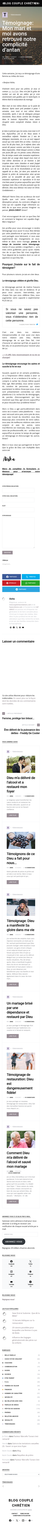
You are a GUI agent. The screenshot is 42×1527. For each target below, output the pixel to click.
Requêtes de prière (25, 1455)
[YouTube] (11, 1284)
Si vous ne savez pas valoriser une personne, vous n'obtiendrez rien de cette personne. (22, 315)
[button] (39, 3)
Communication (9, 1366)
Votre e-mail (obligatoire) (18, 498)
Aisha (7, 57)
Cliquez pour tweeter (27, 324)
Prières (6, 1412)
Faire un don (24, 1513)
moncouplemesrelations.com (20, 605)
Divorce (6, 1374)
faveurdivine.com (15, 607)
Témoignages (8, 1424)
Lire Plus (12, 815)
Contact (15, 1513)
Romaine (6, 1459)
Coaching (7, 1363)
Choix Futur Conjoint (12, 1359)
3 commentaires (29, 934)
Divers (6, 1370)
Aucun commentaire (26, 57)
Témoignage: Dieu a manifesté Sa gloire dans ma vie (20, 925)
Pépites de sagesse (11, 1408)
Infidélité (7, 1397)
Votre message (18, 531)
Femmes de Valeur (10, 1386)
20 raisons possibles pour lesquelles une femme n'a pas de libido (24, 1330)
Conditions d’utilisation (21, 1515)
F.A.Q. (5, 1382)
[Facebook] (11, 1263)
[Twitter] (30, 1263)
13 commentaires (30, 867)
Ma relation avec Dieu (12, 1401)
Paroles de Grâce (10, 1405)
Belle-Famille (9, 1355)
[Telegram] (30, 1284)
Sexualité (7, 1420)
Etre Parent (8, 1378)
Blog (19, 1450)
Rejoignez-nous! (8, 1295)
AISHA (30, 1510)
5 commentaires (29, 796)
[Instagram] (11, 1274)
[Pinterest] (30, 1274)
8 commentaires (29, 1021)
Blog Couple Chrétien (21, 3)
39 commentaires (30, 1097)
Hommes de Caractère (12, 1393)
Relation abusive (10, 1416)
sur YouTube (13, 91)
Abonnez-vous (13, 1241)
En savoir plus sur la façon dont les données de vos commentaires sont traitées (19, 701)
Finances (7, 1389)
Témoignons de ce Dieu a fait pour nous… (21, 858)
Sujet (18, 508)
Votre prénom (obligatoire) (18, 489)
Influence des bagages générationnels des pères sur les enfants (24, 1340)
